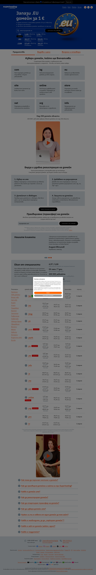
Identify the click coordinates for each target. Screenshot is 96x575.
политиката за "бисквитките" (45, 285)
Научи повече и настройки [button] (48, 295)
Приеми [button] (48, 292)
